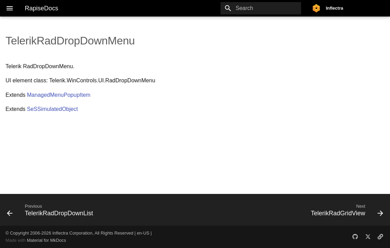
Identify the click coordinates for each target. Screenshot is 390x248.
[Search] (260, 8)
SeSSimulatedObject (52, 109)
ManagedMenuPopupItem (58, 95)
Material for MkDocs (46, 240)
